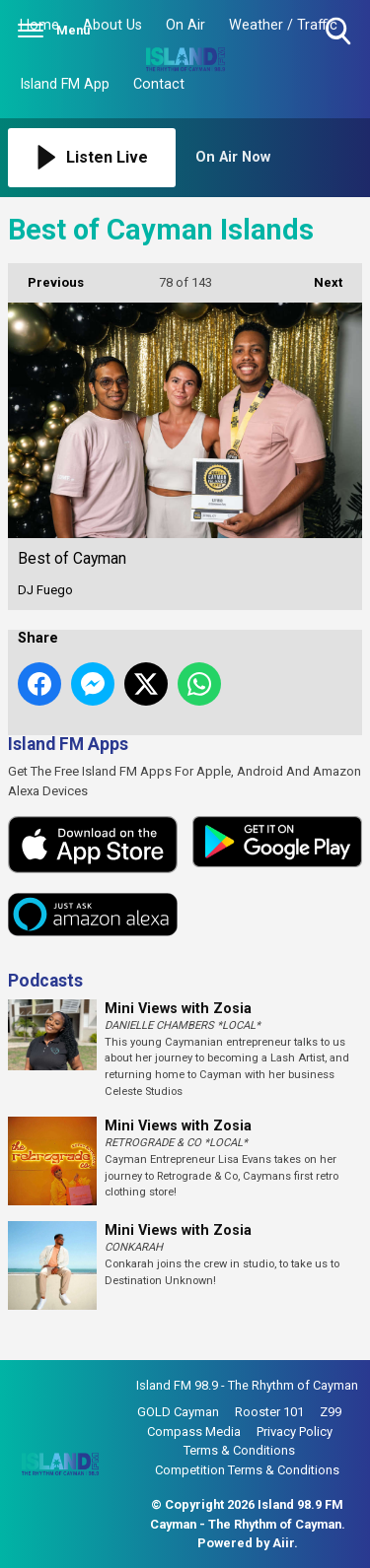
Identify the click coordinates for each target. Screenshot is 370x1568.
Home (39, 25)
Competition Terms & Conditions (247, 1470)
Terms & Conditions (239, 1450)
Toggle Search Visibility (340, 32)
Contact (159, 84)
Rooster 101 (269, 1411)
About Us (112, 25)
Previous (46, 276)
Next (318, 276)
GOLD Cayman (178, 1411)
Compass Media (194, 1431)
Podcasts (45, 980)
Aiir (283, 1542)
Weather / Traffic (283, 25)
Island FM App (65, 84)
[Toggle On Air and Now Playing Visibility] (279, 157)
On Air (185, 25)
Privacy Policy (295, 1431)
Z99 (330, 1411)
